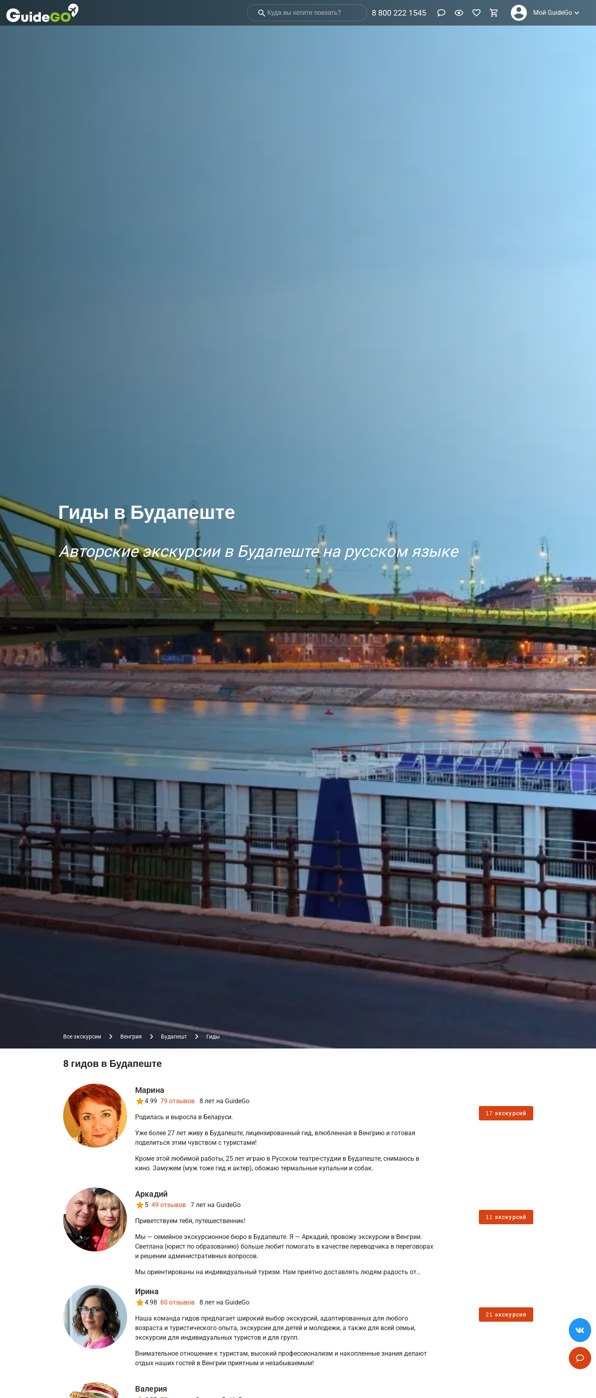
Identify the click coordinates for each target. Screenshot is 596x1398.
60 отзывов (177, 1302)
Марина (150, 1090)
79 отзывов (177, 1101)
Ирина (147, 1291)
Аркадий (151, 1193)
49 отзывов (168, 1205)
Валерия (151, 1388)
